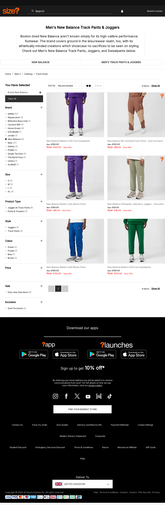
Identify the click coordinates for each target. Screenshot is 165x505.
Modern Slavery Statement (73, 436)
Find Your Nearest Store (82, 409)
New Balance (40, 62)
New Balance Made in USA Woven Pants (66, 204)
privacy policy (95, 385)
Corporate (100, 436)
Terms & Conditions (83, 447)
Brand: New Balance (24, 92)
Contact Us (17, 425)
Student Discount (18, 447)
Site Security (144, 492)
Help (96, 492)
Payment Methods (120, 425)
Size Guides (62, 425)
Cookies (124, 492)
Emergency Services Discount (50, 447)
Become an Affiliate (127, 447)
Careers (133, 492)
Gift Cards (151, 447)
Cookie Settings (145, 425)
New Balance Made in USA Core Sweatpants (68, 141)
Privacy (156, 492)
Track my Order (39, 425)
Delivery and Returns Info (89, 425)
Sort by (51, 85)
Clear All (12, 98)
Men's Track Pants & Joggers (121, 62)
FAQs (82, 458)
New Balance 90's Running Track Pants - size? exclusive (135, 141)
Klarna (105, 447)
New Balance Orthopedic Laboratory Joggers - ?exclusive (135, 204)
